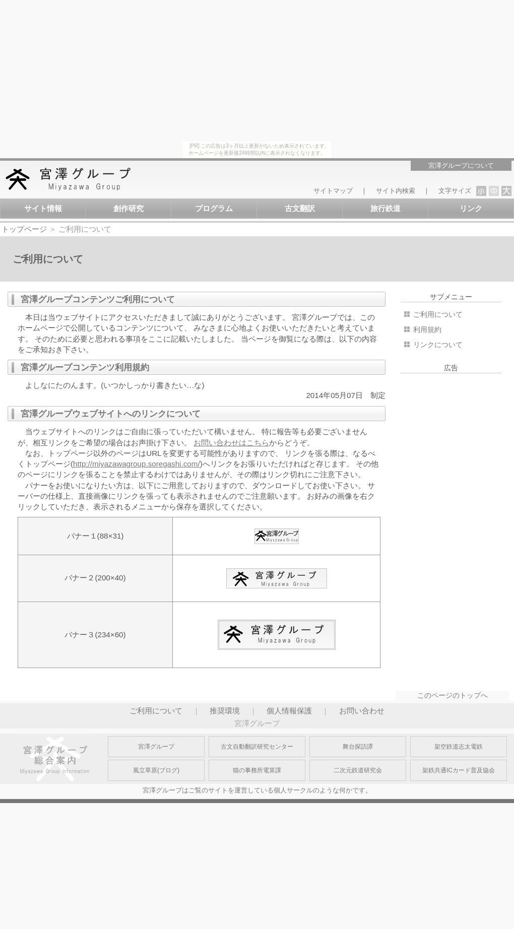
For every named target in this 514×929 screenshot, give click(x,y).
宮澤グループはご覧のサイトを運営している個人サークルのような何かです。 (257, 790)
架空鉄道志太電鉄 (458, 746)
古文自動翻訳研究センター (257, 746)
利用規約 (427, 330)
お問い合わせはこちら (231, 442)
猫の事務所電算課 (257, 770)
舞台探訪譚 (358, 746)
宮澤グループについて (461, 165)
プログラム (214, 208)
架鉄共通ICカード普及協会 (458, 770)
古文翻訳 (300, 208)
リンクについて (438, 345)
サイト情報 (43, 208)
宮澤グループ (156, 746)
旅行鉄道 (385, 208)
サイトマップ (333, 190)
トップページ (24, 229)
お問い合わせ (361, 710)
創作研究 (128, 208)
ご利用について (438, 314)
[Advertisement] (451, 529)
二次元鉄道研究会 (358, 770)
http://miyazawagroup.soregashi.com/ (136, 463)
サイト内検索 (395, 190)
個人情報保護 (289, 710)
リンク (471, 208)
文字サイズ (454, 190)
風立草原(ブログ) (156, 770)
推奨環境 (225, 710)
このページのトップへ (452, 695)
